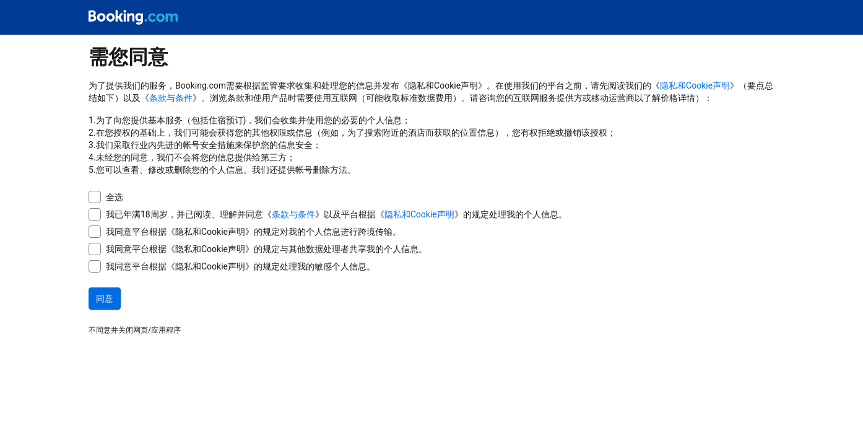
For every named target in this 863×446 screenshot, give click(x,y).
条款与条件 (171, 98)
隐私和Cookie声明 (695, 85)
